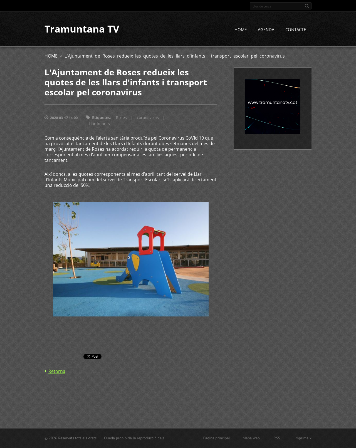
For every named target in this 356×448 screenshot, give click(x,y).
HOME (240, 30)
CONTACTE (295, 30)
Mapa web (251, 437)
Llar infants (99, 124)
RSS (277, 437)
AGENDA (266, 30)
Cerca (307, 6)
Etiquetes (101, 117)
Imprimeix (303, 437)
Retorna (56, 371)
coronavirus (148, 117)
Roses (121, 117)
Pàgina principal (216, 437)
